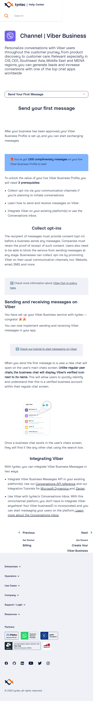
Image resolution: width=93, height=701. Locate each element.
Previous (29, 532)
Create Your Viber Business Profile (77, 550)
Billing (27, 545)
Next (84, 532)
